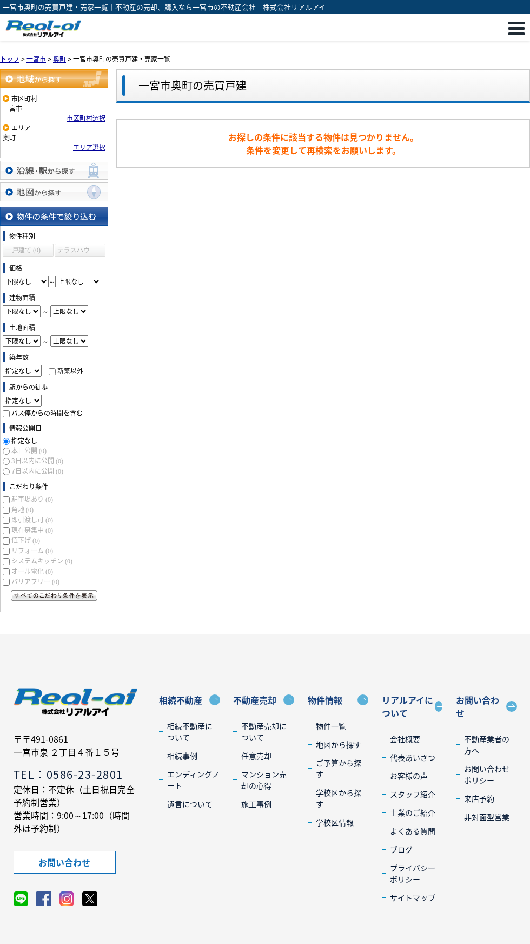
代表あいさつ (412, 757)
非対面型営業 (486, 816)
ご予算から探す (338, 768)
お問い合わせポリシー (486, 774)
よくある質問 (412, 830)
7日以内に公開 (37, 471)
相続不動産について (190, 731)
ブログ (401, 849)
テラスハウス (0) (73, 251)
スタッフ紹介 (412, 794)
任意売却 (256, 755)
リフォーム (32, 550)
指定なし (24, 440)
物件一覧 (331, 725)
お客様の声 (409, 775)
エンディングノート (193, 780)
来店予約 (479, 798)
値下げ (25, 540)
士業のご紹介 (412, 812)
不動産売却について (264, 731)
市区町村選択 (86, 118)
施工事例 (256, 803)
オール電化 (32, 571)
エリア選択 (89, 147)
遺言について (190, 803)
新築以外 (70, 371)
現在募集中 (32, 530)
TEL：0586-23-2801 (68, 774)
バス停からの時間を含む (47, 413)
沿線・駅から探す (54, 170)
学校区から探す (338, 798)
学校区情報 (335, 822)
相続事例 (182, 755)
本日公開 (29, 450)
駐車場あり (32, 499)
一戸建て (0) (23, 250)
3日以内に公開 (37, 461)
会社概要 (405, 738)
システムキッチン (41, 561)
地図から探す (54, 191)
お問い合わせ (64, 862)
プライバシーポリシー (412, 873)
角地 (22, 509)
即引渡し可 (32, 520)
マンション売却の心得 (264, 780)
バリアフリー (35, 581)
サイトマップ (412, 897)
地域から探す (54, 78)
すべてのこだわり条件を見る (54, 595)
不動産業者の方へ (486, 744)
